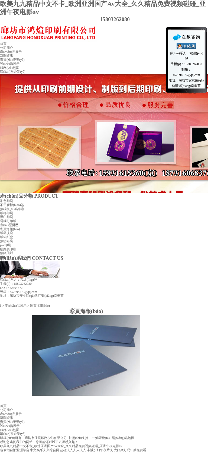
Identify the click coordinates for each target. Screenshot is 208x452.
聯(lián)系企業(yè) (12, 72)
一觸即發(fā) (101, 438)
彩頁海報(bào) (10, 229)
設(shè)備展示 (10, 64)
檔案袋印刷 (8, 249)
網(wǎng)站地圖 (123, 438)
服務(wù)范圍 (9, 68)
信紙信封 (6, 253)
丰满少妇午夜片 (98, 450)
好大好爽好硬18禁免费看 (128, 450)
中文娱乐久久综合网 (44, 450)
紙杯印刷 (6, 213)
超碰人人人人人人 (73, 450)
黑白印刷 (6, 217)
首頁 (3, 44)
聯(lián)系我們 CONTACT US (31, 258)
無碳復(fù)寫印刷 (12, 209)
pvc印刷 (5, 245)
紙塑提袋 (6, 233)
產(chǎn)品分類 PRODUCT (29, 196)
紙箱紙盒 (6, 237)
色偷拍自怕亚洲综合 (14, 450)
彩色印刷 (6, 201)
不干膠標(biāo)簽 (12, 205)
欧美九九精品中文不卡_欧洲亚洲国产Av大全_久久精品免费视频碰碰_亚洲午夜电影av (61, 446)
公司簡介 (6, 48)
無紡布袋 (6, 241)
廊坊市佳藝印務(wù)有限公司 (46, 438)
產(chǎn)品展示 (11, 52)
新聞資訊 (6, 56)
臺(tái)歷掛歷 (9, 225)
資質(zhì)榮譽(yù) (12, 60)
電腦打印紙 (8, 221)
